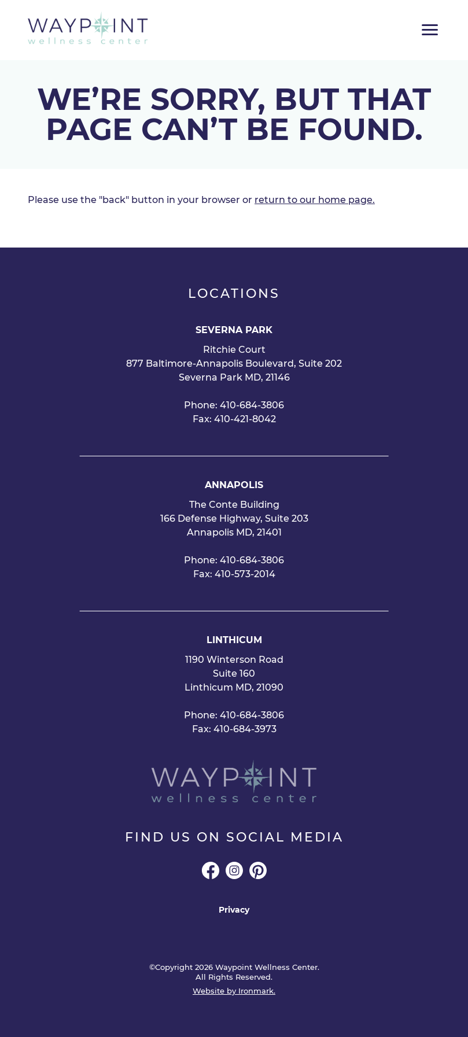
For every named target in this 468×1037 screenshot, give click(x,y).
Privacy (234, 910)
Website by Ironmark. (234, 991)
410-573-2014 (245, 574)
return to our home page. (315, 199)
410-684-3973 (245, 729)
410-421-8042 (245, 419)
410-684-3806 (252, 405)
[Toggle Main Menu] (429, 30)
